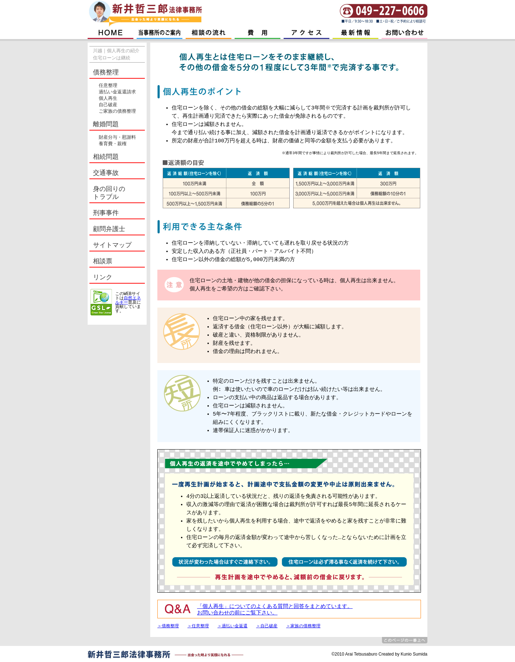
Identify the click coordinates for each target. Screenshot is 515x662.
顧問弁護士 (109, 229)
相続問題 (106, 157)
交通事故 (106, 173)
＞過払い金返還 (232, 625)
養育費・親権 (113, 144)
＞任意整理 (198, 625)
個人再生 (108, 99)
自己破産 (108, 105)
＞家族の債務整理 (303, 625)
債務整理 (106, 73)
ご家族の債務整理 (117, 111)
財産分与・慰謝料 (117, 138)
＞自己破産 (267, 625)
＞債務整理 (168, 625)
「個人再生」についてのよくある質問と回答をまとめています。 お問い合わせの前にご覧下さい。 (275, 610)
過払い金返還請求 (117, 92)
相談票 (102, 261)
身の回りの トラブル (109, 193)
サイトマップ (112, 245)
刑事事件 (106, 213)
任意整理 (108, 86)
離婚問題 (106, 124)
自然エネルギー (128, 300)
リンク (102, 277)
